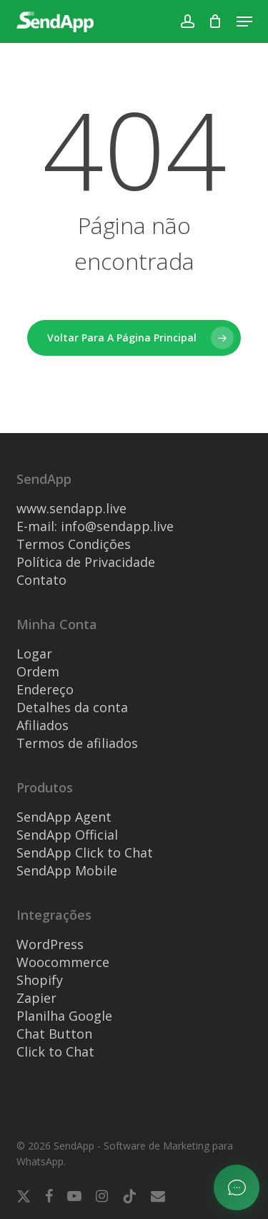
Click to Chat (55, 1051)
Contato (41, 579)
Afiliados (42, 725)
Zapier (36, 997)
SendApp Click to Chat (84, 852)
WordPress (50, 944)
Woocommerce (62, 962)
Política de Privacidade (85, 561)
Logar (34, 653)
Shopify (39, 980)
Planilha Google (64, 1015)
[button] (244, 21)
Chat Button (54, 1033)
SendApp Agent (63, 816)
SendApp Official (67, 834)
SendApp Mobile (66, 870)
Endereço (45, 689)
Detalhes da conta (72, 707)
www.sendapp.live (71, 508)
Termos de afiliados (77, 743)
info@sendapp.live (117, 526)
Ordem (37, 671)
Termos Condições (73, 544)
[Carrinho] (215, 21)
